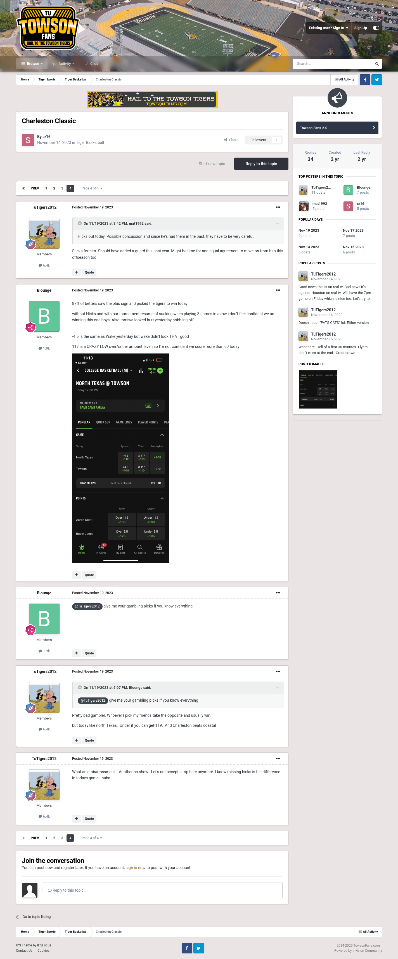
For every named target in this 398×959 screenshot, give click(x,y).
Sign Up (360, 28)
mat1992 (136, 223)
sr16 (46, 136)
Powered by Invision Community (358, 951)
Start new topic (212, 164)
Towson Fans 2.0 (313, 128)
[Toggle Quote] (80, 223)
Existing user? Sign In (329, 28)
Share (231, 140)
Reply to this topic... (67, 890)
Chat (93, 63)
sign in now (136, 867)
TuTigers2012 (44, 207)
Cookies (43, 951)
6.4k (44, 265)
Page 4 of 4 (92, 188)
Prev (35, 188)
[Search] (319, 64)
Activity (65, 63)
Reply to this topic (261, 164)
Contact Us (24, 951)
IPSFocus (44, 945)
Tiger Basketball (90, 142)
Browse (33, 63)
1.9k (44, 348)
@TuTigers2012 (87, 606)
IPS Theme (24, 945)
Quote (89, 272)
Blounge (44, 290)
